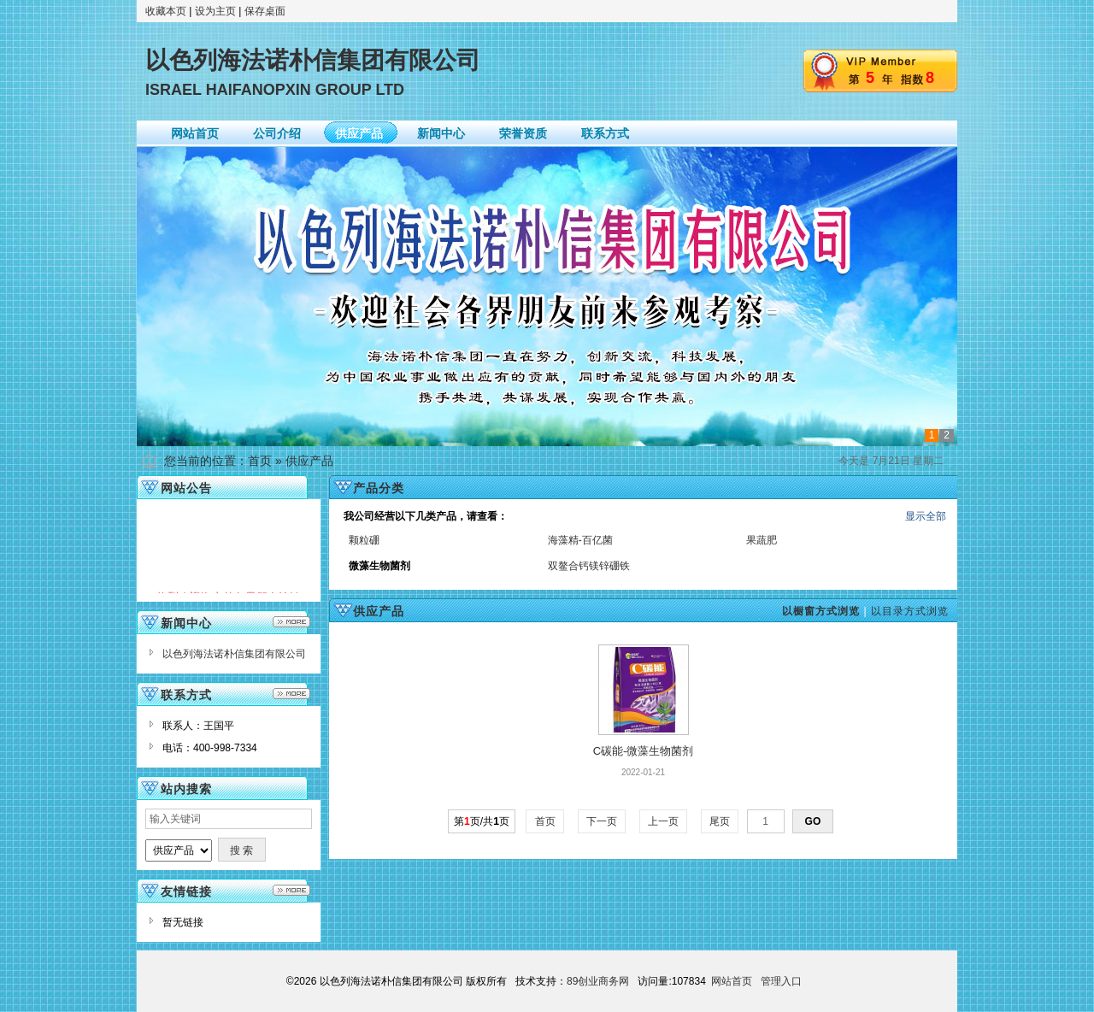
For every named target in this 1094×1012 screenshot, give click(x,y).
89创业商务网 (598, 981)
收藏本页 (165, 11)
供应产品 (309, 461)
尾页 (720, 821)
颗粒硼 (364, 540)
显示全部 (925, 516)
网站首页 (731, 981)
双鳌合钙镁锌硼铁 (589, 566)
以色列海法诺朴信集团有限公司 (234, 654)
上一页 (663, 821)
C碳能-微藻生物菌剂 (643, 750)
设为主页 (215, 11)
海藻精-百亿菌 (580, 540)
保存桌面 (264, 11)
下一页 (602, 821)
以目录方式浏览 (910, 611)
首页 (260, 461)
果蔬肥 (761, 540)
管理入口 (781, 981)
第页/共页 (481, 821)
